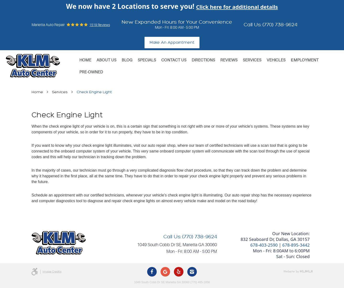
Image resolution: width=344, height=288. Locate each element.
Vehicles (276, 60)
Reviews (228, 60)
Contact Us (173, 60)
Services (252, 60)
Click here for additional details (237, 6)
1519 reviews (99, 25)
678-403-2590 (264, 245)
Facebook (152, 272)
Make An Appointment (172, 42)
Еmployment (304, 60)
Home (85, 60)
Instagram (192, 272)
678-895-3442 (296, 245)
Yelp (178, 272)
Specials (147, 60)
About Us (106, 60)
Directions (203, 60)
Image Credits (52, 271)
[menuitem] (85, 60)
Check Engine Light (94, 92)
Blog (127, 60)
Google (165, 272)
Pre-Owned (91, 72)
